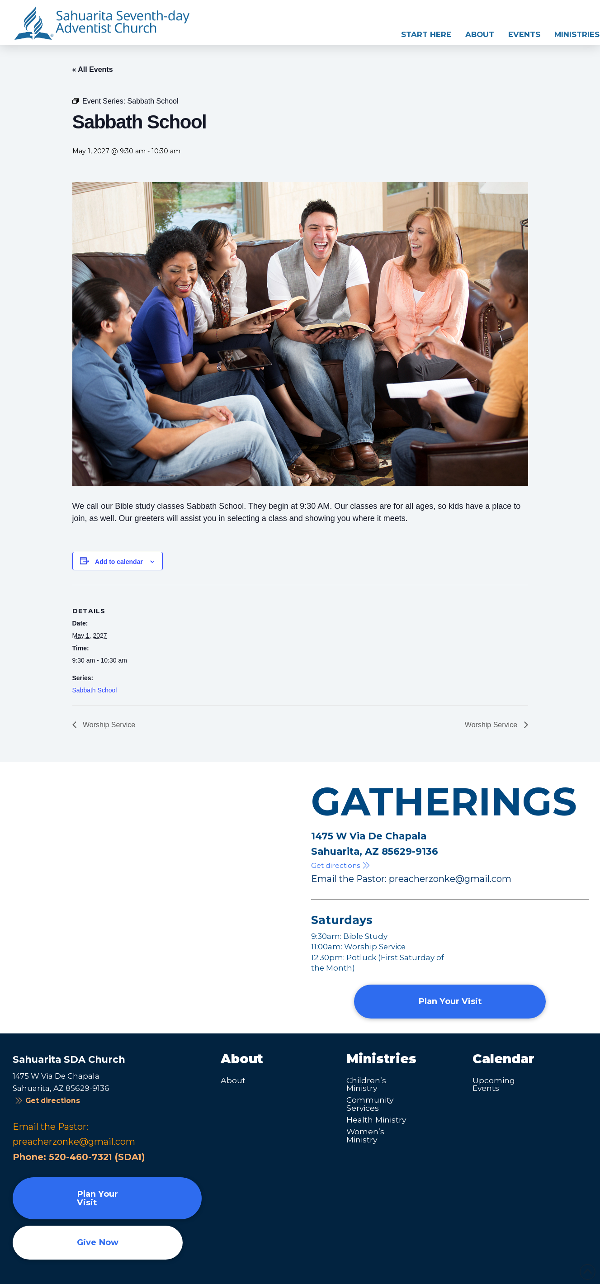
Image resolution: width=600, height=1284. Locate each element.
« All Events (92, 69)
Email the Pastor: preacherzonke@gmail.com (411, 878)
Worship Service (108, 725)
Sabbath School (94, 690)
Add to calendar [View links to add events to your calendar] (119, 561)
